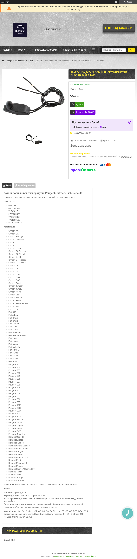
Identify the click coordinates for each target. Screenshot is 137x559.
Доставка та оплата (46, 50)
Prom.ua (81, 554)
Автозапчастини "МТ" (24, 61)
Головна (7, 50)
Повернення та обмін (75, 50)
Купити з (85, 112)
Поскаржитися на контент (64, 556)
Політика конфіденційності (85, 556)
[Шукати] (131, 50)
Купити (79, 104)
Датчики (39, 61)
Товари (22, 50)
